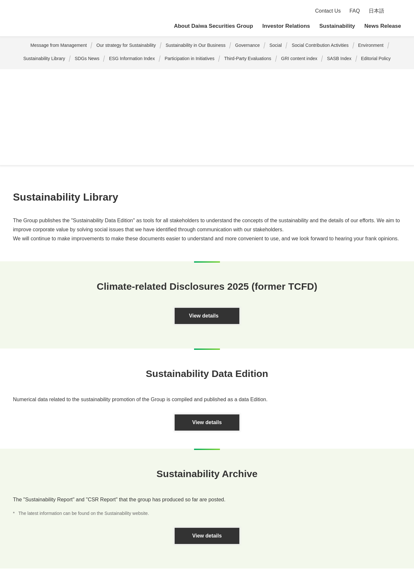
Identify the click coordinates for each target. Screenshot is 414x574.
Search (397, 11)
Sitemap (15, 530)
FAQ (355, 11)
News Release (383, 26)
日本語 (376, 11)
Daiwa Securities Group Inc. (58, 18)
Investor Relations (286, 26)
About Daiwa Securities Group (215, 26)
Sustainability (337, 26)
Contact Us (328, 11)
